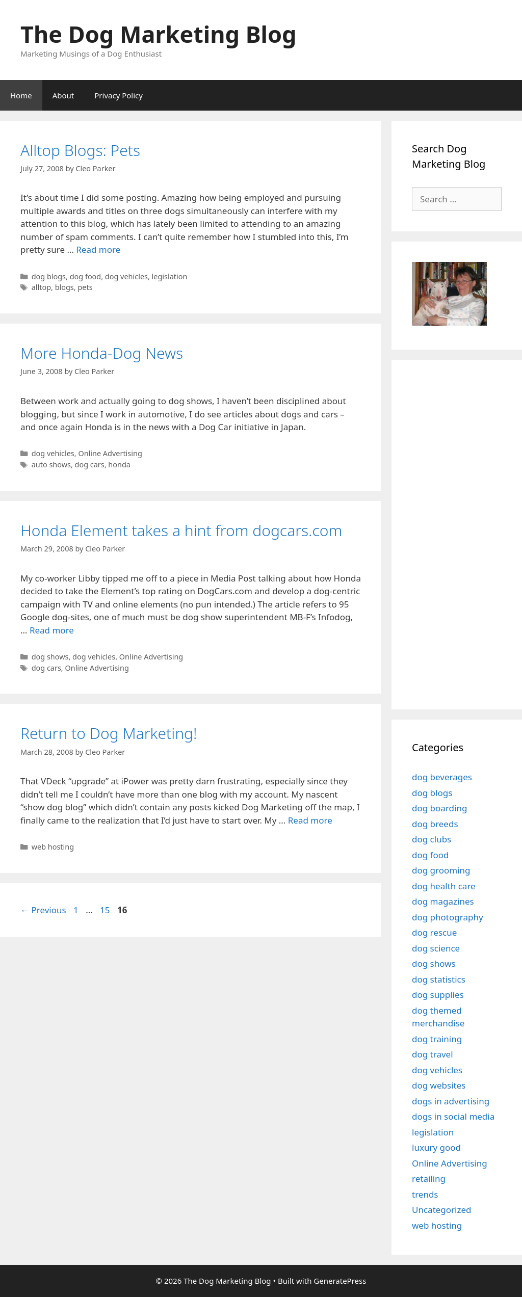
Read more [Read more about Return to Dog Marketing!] (310, 820)
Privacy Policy (118, 95)
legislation (170, 276)
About (63, 95)
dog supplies (438, 994)
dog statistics (438, 979)
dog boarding (439, 808)
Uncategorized (442, 1209)
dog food (85, 276)
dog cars (90, 464)
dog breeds (435, 824)
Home (21, 95)
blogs (64, 287)
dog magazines (443, 901)
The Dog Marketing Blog (158, 33)
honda (119, 464)
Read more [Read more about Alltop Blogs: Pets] (98, 249)
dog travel (432, 1054)
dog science (436, 948)
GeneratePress (340, 1281)
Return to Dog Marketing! (108, 733)
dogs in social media (453, 1116)
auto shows (51, 464)
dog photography (447, 917)
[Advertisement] (467, 533)
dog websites (438, 1085)
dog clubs (431, 839)
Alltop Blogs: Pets (80, 150)
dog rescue (434, 932)
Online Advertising (110, 453)
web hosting (53, 847)
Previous (43, 910)
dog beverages (442, 777)
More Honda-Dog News (101, 352)
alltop (41, 287)
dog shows (50, 656)
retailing (429, 1178)
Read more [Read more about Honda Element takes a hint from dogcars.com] (52, 630)
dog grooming (441, 870)
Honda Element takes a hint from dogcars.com (181, 530)
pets (84, 287)
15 (105, 910)
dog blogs (49, 276)
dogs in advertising (450, 1101)
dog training (437, 1039)
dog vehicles (126, 276)
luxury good (436, 1147)
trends (425, 1194)
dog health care (444, 886)
